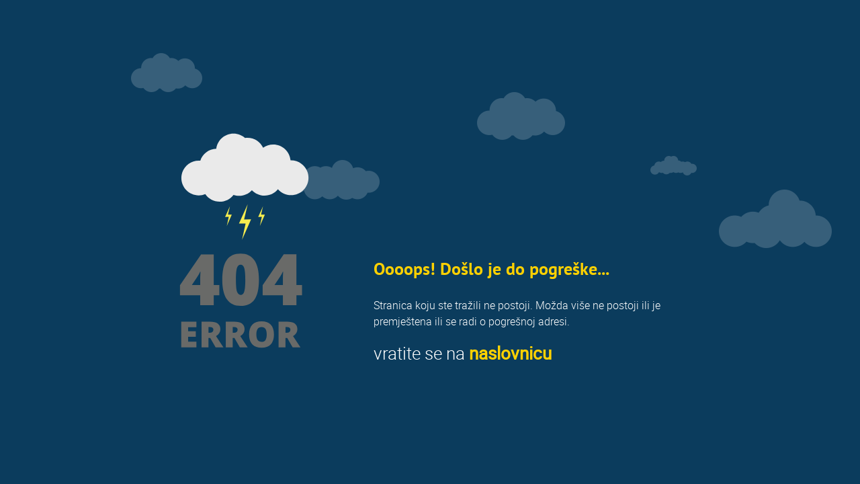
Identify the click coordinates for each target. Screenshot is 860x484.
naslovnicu (510, 353)
